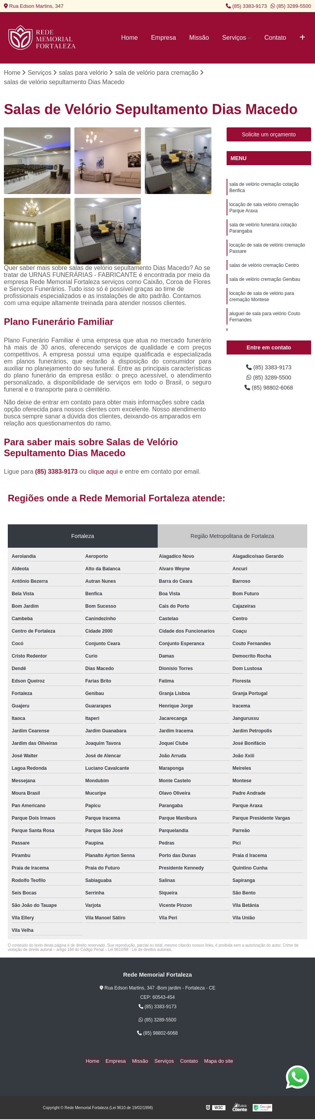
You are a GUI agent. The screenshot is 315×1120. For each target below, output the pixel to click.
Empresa (163, 37)
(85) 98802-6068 (269, 390)
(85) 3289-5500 (291, 6)
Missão (199, 37)
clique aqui (103, 472)
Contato (275, 37)
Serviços (234, 37)
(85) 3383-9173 (246, 6)
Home (129, 37)
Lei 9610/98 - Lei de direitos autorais (139, 950)
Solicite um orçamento (269, 135)
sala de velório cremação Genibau (264, 287)
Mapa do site (212, 1062)
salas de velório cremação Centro (264, 272)
